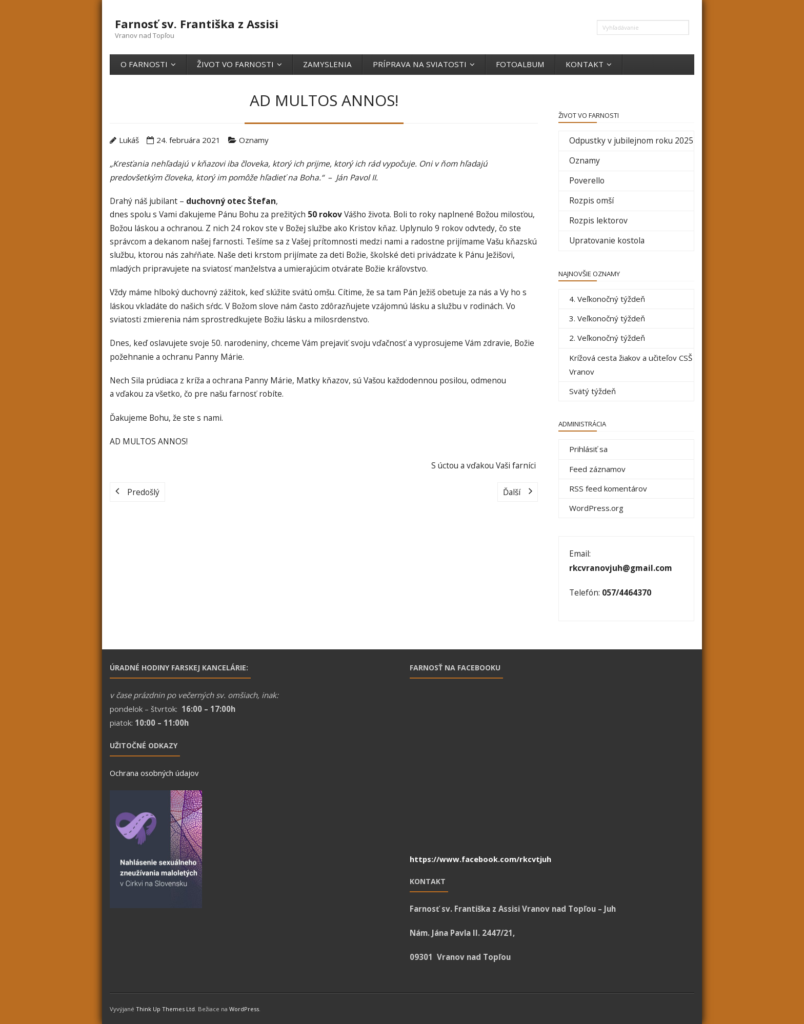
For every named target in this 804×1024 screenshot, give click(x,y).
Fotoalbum (520, 64)
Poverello (587, 180)
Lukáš (129, 140)
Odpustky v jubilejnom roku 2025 (631, 140)
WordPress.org (596, 508)
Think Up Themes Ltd (165, 1009)
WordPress (244, 1009)
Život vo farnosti (235, 64)
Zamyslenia (327, 64)
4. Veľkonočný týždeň (607, 299)
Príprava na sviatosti (420, 64)
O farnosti (144, 64)
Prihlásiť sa (588, 449)
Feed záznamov (597, 469)
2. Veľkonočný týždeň (607, 338)
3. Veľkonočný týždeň (607, 318)
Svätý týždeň (592, 391)
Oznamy (254, 140)
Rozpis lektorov (598, 220)
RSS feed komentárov (608, 488)
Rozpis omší (591, 200)
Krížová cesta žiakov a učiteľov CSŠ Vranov (630, 365)
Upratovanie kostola (607, 240)
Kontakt (585, 64)
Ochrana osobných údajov (154, 773)
